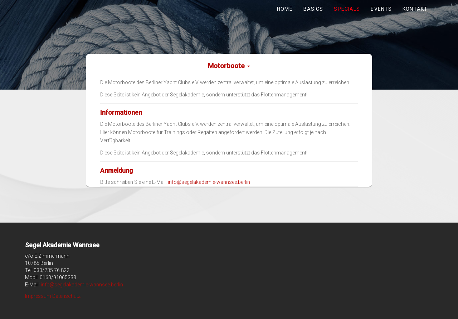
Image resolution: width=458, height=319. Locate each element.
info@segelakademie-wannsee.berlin (209, 182)
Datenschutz (66, 296)
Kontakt (415, 9)
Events (381, 9)
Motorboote (229, 66)
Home (284, 9)
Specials (347, 9)
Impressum (38, 296)
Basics (313, 9)
